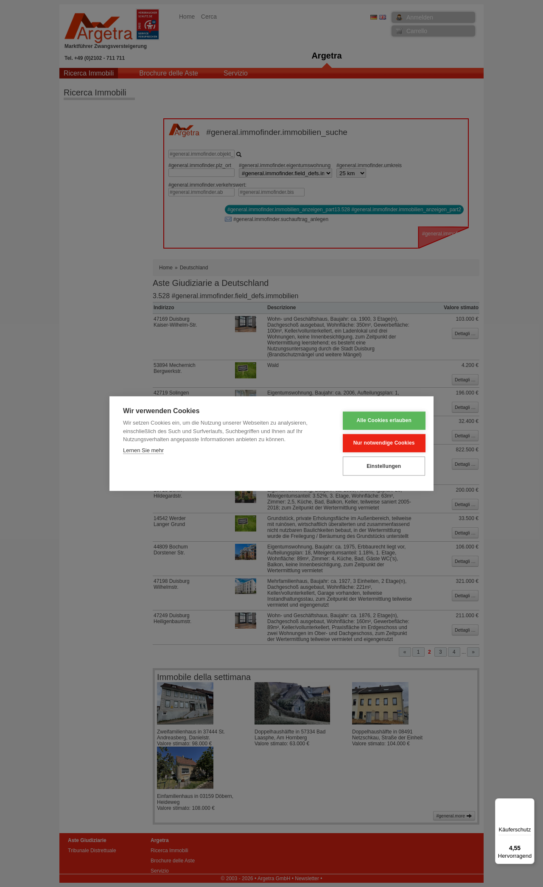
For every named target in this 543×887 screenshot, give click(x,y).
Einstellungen (378, 466)
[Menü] (529, 803)
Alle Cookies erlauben (378, 421)
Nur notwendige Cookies (378, 443)
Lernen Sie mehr (143, 450)
